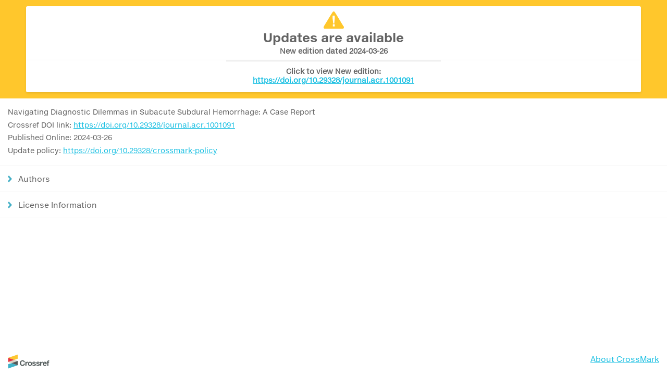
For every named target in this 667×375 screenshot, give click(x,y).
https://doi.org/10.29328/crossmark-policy (140, 150)
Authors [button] (34, 178)
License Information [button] (57, 204)
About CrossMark (624, 359)
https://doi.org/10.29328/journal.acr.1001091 (333, 80)
